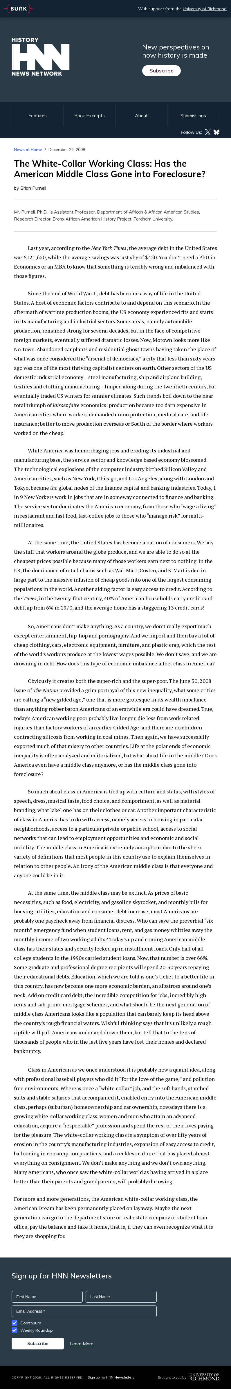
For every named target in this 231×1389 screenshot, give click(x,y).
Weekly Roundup (36, 1330)
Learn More (81, 1344)
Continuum (30, 1323)
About (141, 115)
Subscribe (161, 70)
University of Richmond (205, 8)
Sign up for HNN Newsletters (111, 1377)
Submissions (193, 115)
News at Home (28, 149)
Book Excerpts (89, 115)
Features (37, 115)
